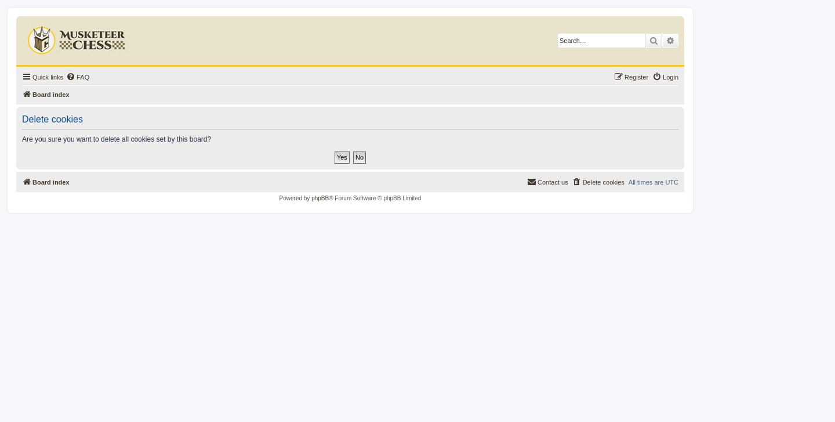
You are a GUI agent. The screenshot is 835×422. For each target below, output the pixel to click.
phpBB (320, 198)
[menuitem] (77, 77)
